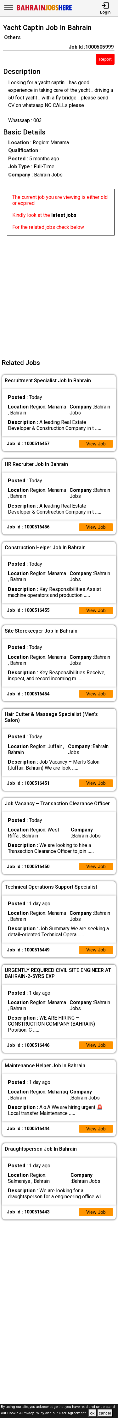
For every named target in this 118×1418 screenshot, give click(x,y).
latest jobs (63, 215)
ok (92, 1413)
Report (105, 59)
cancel (105, 1413)
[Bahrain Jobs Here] (44, 10)
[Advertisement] (59, 294)
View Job (95, 444)
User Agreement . (73, 1413)
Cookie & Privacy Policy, (26, 1413)
